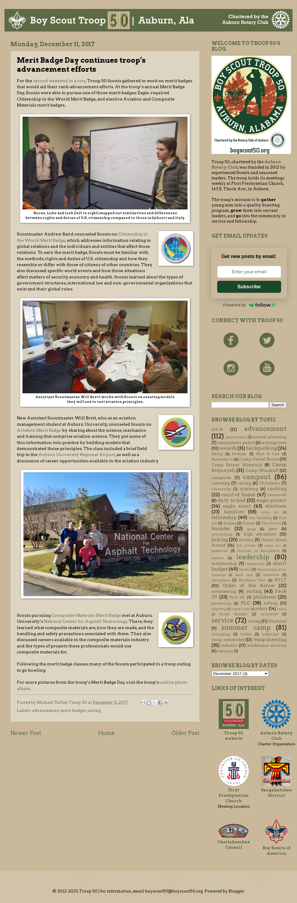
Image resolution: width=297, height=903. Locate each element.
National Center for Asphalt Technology (85, 621)
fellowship (224, 517)
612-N (217, 429)
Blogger (236, 891)
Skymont (277, 621)
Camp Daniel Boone (259, 459)
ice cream (246, 545)
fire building (260, 518)
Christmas (269, 483)
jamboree (220, 551)
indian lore (273, 546)
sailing (281, 609)
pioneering (221, 603)
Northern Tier (252, 580)
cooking (277, 488)
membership (224, 563)
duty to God (232, 500)
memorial (255, 564)
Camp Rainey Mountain (237, 465)
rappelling (219, 609)
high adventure (260, 534)
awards (228, 448)
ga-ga (251, 529)
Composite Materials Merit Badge (86, 615)
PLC (245, 603)
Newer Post (25, 733)
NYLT (280, 580)
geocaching (222, 534)
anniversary (235, 437)
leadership (252, 557)
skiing (254, 621)
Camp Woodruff (261, 470)
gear (272, 528)
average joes (274, 442)
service (223, 620)
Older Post (186, 733)
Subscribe (248, 286)
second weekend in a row (59, 80)
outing (94, 710)
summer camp (245, 627)
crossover (276, 495)
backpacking (261, 448)
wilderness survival (266, 645)
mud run (244, 575)
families (234, 511)
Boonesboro (222, 459)
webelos (229, 645)
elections (275, 506)
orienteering (224, 591)
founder (221, 528)
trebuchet (270, 634)
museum (271, 575)
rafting (271, 603)
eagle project (271, 500)
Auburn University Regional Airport (76, 454)
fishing (230, 523)
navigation (221, 580)
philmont (264, 597)
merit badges (73, 710)
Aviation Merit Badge (39, 430)
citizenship (221, 489)
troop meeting (270, 639)
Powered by (249, 304)
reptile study (240, 609)
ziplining (225, 651)
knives (217, 558)
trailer (246, 634)
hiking (220, 539)
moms (244, 569)
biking (217, 454)
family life (270, 512)
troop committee (228, 640)
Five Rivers (271, 523)
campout (256, 477)
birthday (239, 454)
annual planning (269, 437)
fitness (249, 523)
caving (244, 483)
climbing (249, 489)
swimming (221, 634)
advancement (45, 710)
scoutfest (269, 614)
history (246, 540)
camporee (221, 478)
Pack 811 (237, 597)
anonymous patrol (236, 442)
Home (106, 733)
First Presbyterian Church (233, 795)
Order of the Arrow (249, 585)
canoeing (221, 483)
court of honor (238, 494)
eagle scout (237, 506)
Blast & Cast (267, 454)
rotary (261, 608)
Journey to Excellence (258, 551)
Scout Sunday (233, 614)
